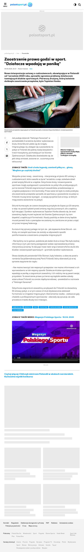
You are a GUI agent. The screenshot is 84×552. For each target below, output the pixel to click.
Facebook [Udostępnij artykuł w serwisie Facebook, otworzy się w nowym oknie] (6, 142)
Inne (18, 53)
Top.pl (54, 545)
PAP (47, 523)
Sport (35, 533)
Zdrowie (41, 545)
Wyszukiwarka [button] (79, 4)
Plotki (64, 542)
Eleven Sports (50, 533)
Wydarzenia (72, 542)
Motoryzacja (32, 545)
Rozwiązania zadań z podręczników (28, 548)
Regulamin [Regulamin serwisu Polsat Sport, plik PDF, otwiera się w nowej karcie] (15, 523)
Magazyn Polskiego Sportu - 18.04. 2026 (54, 317)
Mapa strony (33, 526)
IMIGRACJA (27, 307)
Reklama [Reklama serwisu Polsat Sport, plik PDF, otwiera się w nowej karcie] (54, 523)
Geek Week (61, 533)
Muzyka (44, 548)
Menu (5, 6)
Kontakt (6, 523)
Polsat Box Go (16, 533)
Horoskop (57, 542)
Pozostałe (25, 53)
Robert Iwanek (23, 69)
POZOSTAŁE (43, 307)
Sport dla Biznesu (73, 534)
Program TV (48, 542)
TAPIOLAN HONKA (55, 307)
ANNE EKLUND (17, 307)
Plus (13, 536)
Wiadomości (27, 533)
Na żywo (39, 542)
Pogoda (41, 533)
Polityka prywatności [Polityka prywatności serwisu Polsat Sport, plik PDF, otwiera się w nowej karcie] (12, 526)
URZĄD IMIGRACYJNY (70, 307)
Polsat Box (20, 536)
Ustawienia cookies (66, 523)
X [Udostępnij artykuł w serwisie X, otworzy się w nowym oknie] (6, 149)
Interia (19, 542)
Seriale (48, 545)
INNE (35, 307)
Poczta (25, 542)
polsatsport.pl (9, 53)
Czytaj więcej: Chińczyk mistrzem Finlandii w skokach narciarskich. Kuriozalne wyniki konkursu (39, 375)
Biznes (24, 545)
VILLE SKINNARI (18, 310)
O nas (24, 526)
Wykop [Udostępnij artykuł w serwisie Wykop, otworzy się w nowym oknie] (6, 155)
